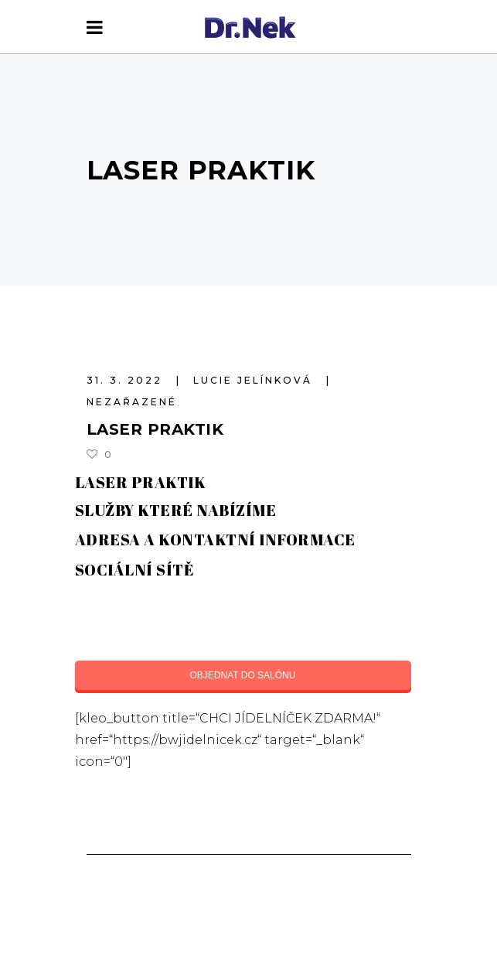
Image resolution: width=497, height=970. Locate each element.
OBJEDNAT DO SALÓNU (243, 675)
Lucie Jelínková (255, 380)
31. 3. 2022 (127, 380)
